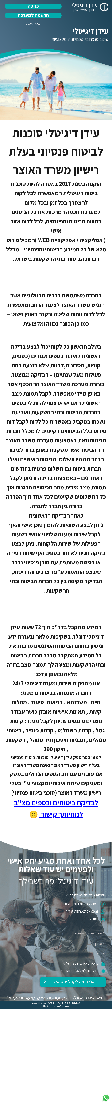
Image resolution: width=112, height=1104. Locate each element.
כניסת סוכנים (33, 24)
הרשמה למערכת (33, 15)
